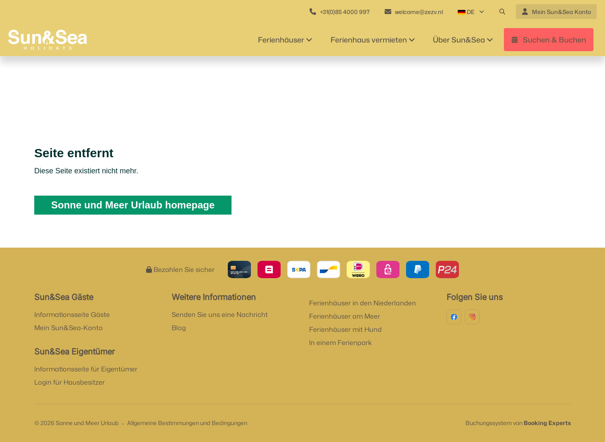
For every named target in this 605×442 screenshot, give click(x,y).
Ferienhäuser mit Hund (345, 329)
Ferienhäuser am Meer (344, 316)
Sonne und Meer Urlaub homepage (133, 204)
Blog (179, 327)
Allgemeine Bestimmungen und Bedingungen (187, 423)
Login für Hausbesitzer (69, 382)
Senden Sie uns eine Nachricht (220, 314)
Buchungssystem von (518, 423)
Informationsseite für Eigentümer (85, 368)
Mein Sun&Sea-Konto (68, 327)
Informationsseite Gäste (72, 314)
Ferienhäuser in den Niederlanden (362, 302)
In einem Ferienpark (340, 342)
